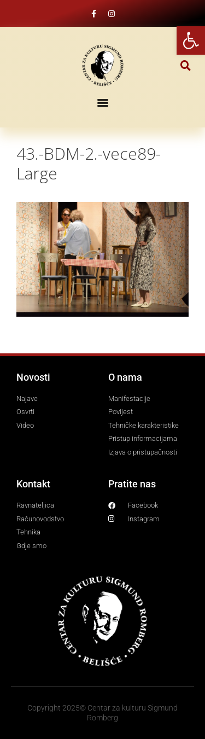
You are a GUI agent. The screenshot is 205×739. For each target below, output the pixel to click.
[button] (185, 65)
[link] (191, 40)
